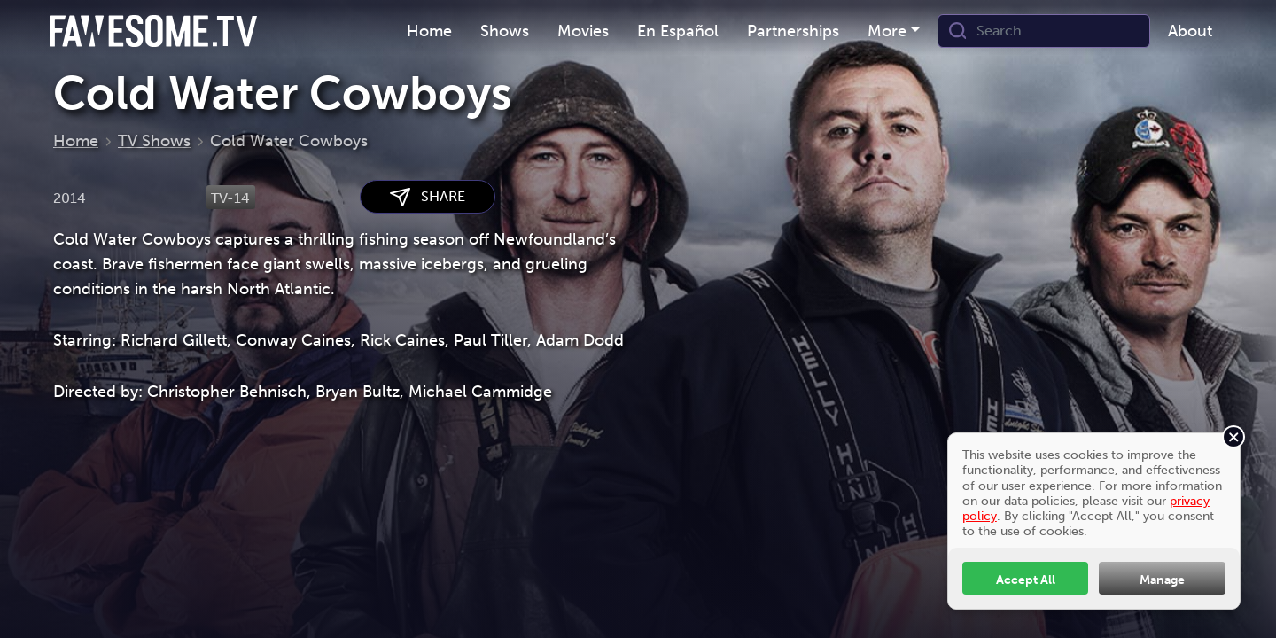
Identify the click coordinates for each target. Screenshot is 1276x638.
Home (429, 31)
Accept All (1025, 579)
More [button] (887, 31)
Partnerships (793, 31)
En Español (678, 31)
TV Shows (154, 141)
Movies (583, 31)
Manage (1162, 579)
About (1190, 31)
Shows (504, 31)
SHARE (427, 197)
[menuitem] (429, 31)
